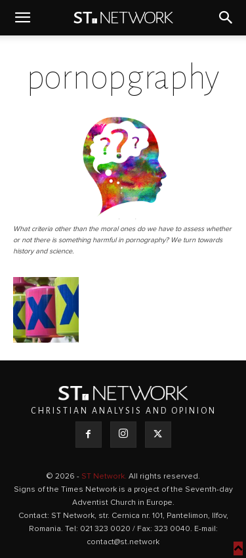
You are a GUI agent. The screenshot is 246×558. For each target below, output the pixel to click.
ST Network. (105, 477)
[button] (22, 17)
